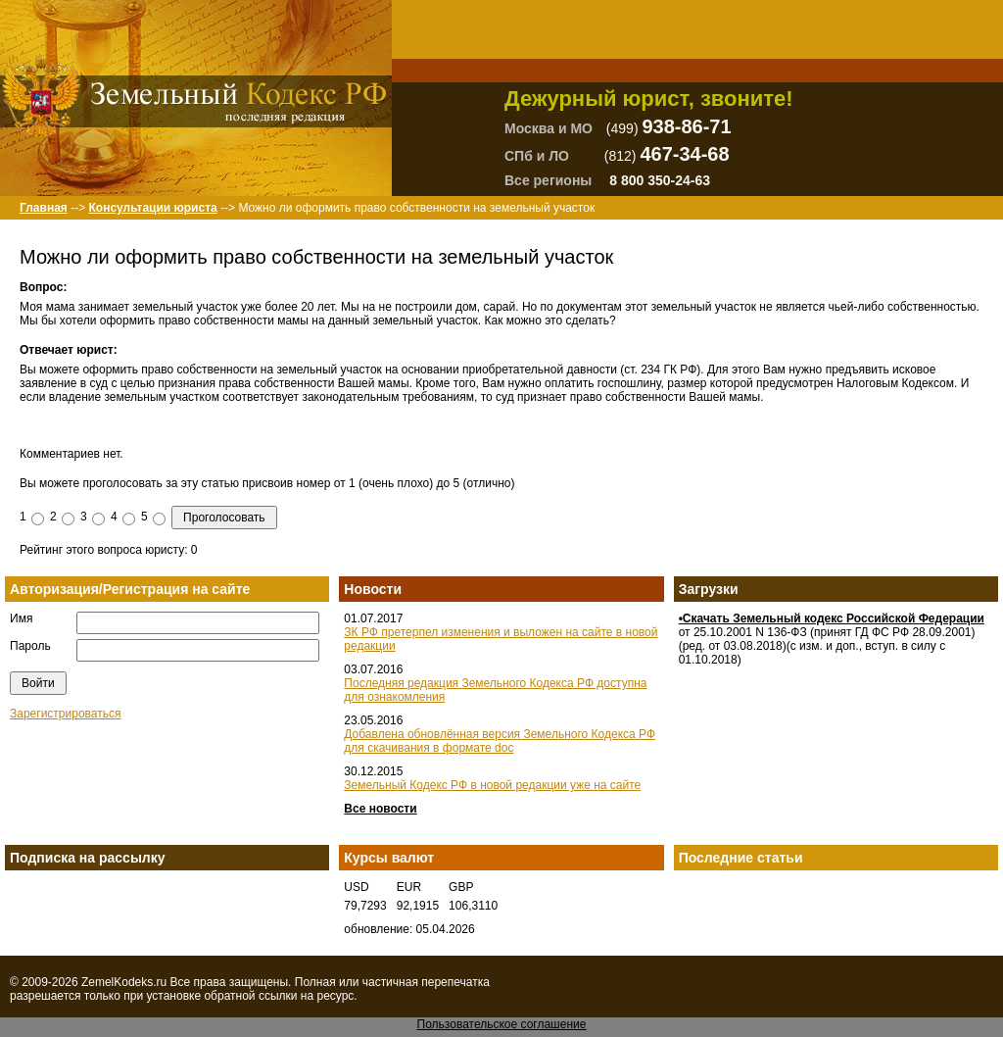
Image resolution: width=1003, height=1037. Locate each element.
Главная (44, 208)
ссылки (278, 996)
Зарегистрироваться (65, 713)
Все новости (380, 808)
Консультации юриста (152, 208)
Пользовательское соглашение (502, 1024)
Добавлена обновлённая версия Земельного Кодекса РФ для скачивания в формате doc (499, 741)
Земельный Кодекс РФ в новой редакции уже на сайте (492, 785)
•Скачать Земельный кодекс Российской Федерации (831, 618)
